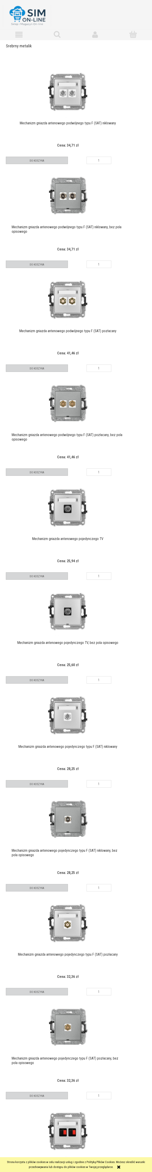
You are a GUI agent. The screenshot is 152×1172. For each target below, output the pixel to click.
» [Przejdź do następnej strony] (90, 1105)
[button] (19, 33)
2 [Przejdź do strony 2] (76, 1105)
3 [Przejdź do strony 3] (83, 1105)
